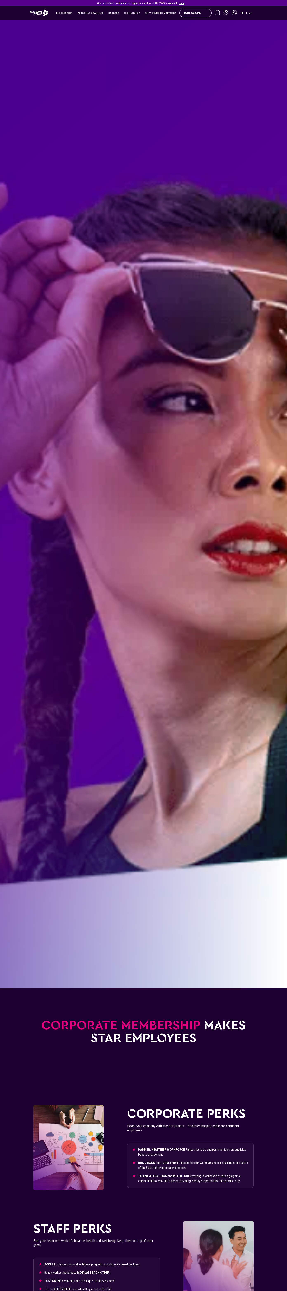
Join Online (195, 13)
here (181, 3)
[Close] (255, 3)
